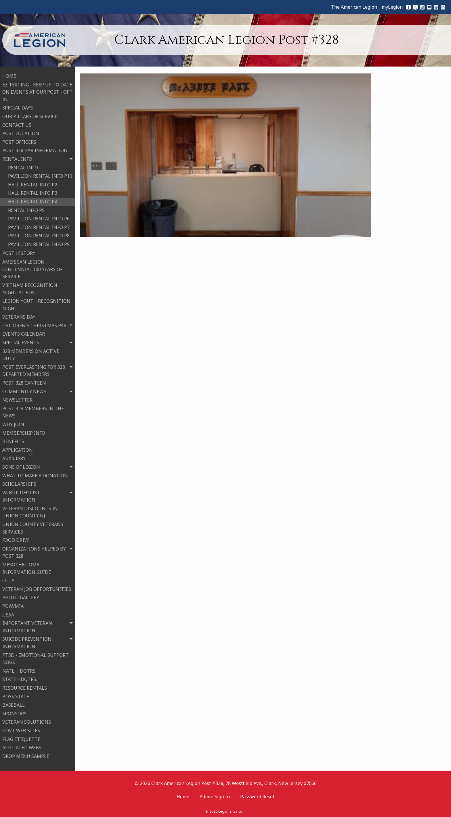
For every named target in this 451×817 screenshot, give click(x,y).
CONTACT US (16, 124)
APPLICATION (17, 449)
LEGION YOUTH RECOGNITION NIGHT (36, 304)
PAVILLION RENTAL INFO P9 (39, 243)
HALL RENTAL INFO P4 (32, 201)
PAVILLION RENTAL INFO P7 (39, 226)
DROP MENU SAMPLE (25, 755)
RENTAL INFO (23, 167)
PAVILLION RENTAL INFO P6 (39, 218)
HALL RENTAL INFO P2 (32, 184)
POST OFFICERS (19, 141)
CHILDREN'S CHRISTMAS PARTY (37, 324)
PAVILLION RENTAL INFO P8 (39, 235)
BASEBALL (13, 704)
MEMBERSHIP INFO (23, 432)
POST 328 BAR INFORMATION (35, 149)
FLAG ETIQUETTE (21, 738)
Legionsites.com (232, 809)
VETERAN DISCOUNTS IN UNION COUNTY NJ (30, 511)
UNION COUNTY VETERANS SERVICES (32, 527)
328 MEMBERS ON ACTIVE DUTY (30, 354)
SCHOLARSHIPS (19, 483)
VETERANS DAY (18, 316)
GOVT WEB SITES (21, 730)
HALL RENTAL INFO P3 (32, 192)
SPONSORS (14, 713)
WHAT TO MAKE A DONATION (35, 474)
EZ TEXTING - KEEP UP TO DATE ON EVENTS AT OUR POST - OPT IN (37, 91)
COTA (8, 579)
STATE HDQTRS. (19, 678)
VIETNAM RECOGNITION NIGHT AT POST (29, 288)
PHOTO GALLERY (20, 596)
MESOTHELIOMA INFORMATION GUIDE (26, 567)
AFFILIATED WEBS (21, 747)
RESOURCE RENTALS (24, 687)
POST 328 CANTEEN (24, 382)
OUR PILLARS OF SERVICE (30, 115)
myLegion (392, 7)
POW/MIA (13, 605)
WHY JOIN (13, 423)
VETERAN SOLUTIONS (26, 721)
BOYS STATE (15, 696)
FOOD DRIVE (16, 539)
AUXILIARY (14, 457)
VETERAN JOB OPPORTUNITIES (36, 588)
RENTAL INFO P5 (26, 209)
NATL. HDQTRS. (19, 670)
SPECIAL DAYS (17, 107)
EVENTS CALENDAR (23, 333)
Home (183, 795)
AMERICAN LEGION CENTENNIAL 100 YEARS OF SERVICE (32, 268)
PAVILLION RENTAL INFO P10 (40, 175)
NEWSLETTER (17, 399)
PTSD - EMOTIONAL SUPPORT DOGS (35, 658)
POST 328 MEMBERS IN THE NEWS (33, 411)
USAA (8, 614)
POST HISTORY (18, 252)
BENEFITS (13, 440)
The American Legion (354, 7)
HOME (9, 75)
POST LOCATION (20, 132)
